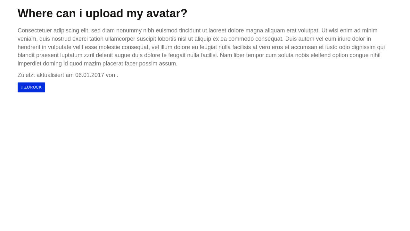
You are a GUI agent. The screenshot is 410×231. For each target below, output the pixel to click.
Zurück (33, 87)
